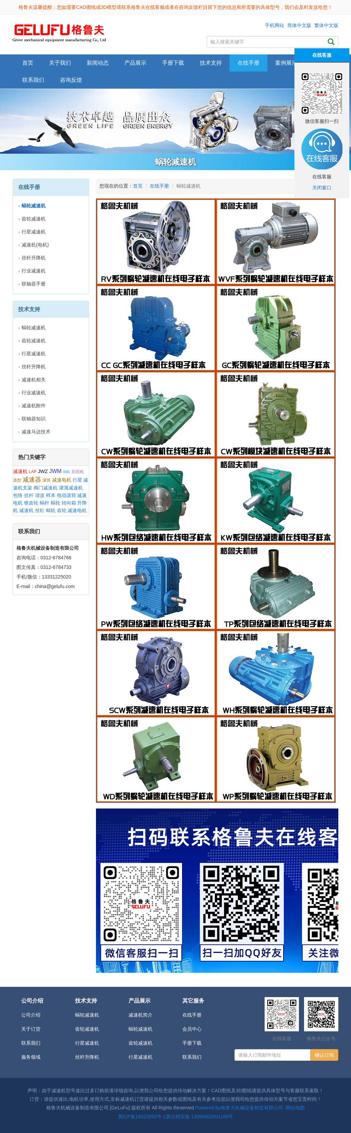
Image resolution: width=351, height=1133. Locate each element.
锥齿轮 (31, 503)
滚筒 (47, 480)
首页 (27, 63)
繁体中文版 (326, 25)
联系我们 (33, 80)
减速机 (20, 471)
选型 (17, 480)
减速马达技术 (36, 431)
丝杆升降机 (34, 257)
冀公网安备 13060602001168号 (199, 1116)
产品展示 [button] (135, 63)
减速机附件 (34, 405)
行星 (77, 480)
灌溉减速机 (71, 488)
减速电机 (61, 480)
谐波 (40, 495)
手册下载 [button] (173, 63)
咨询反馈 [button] (71, 80)
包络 (18, 495)
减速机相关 (34, 379)
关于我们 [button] (60, 63)
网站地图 (295, 1107)
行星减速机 (34, 231)
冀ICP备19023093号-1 (142, 1116)
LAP (33, 471)
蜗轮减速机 (34, 327)
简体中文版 (299, 25)
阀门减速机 (46, 488)
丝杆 (29, 495)
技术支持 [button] (211, 63)
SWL (66, 472)
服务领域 (30, 1057)
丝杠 (40, 510)
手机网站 (274, 25)
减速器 (32, 479)
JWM (55, 471)
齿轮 (61, 510)
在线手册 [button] (248, 63)
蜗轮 (55, 503)
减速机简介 (141, 1015)
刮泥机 (78, 471)
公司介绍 (30, 1015)
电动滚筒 (66, 495)
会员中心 (192, 1029)
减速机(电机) (35, 244)
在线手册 (159, 186)
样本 (51, 495)
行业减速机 (34, 270)
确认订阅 (324, 1055)
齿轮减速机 (34, 218)
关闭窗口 (321, 187)
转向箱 (69, 503)
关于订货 (30, 1029)
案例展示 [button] (286, 63)
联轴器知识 (34, 418)
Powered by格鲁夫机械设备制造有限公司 (239, 1107)
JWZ (43, 471)
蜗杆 (44, 503)
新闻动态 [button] (98, 63)
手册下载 (192, 1043)
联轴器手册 (34, 284)
